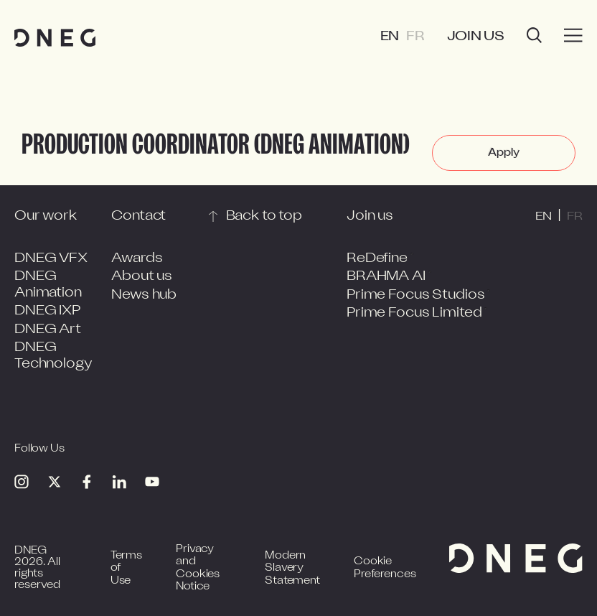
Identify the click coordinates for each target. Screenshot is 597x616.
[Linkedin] (119, 482)
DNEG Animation (48, 285)
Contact (138, 216)
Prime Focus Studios (415, 295)
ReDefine (377, 259)
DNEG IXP (47, 311)
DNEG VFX (51, 259)
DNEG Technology (53, 356)
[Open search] (534, 37)
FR (415, 37)
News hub (144, 295)
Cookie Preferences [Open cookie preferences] (384, 568)
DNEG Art (47, 330)
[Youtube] (152, 482)
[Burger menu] (573, 36)
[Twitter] (54, 482)
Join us (475, 37)
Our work (45, 216)
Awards (136, 259)
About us (141, 277)
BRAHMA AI (386, 277)
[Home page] (54, 38)
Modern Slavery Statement (292, 568)
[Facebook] (86, 482)
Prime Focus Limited (414, 313)
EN (390, 37)
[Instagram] (21, 482)
